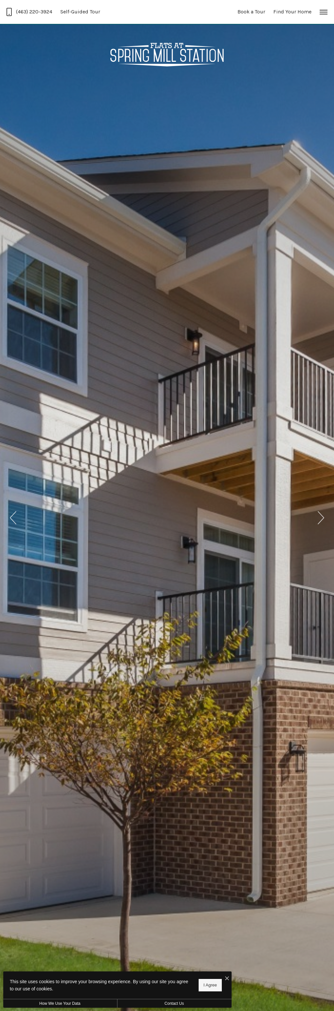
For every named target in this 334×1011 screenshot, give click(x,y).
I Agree (210, 985)
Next (320, 517)
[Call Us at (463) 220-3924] (29, 12)
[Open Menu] (323, 12)
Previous (13, 517)
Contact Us (174, 1003)
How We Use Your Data (60, 1003)
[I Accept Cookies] (227, 979)
